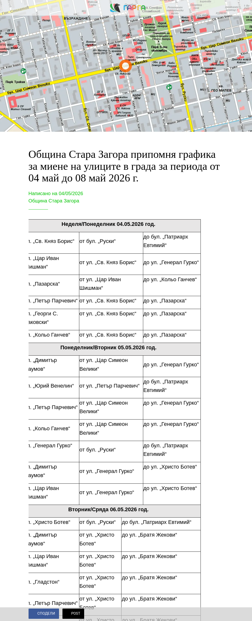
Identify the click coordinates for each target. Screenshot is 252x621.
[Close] (8, 8)
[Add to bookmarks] (218, 614)
